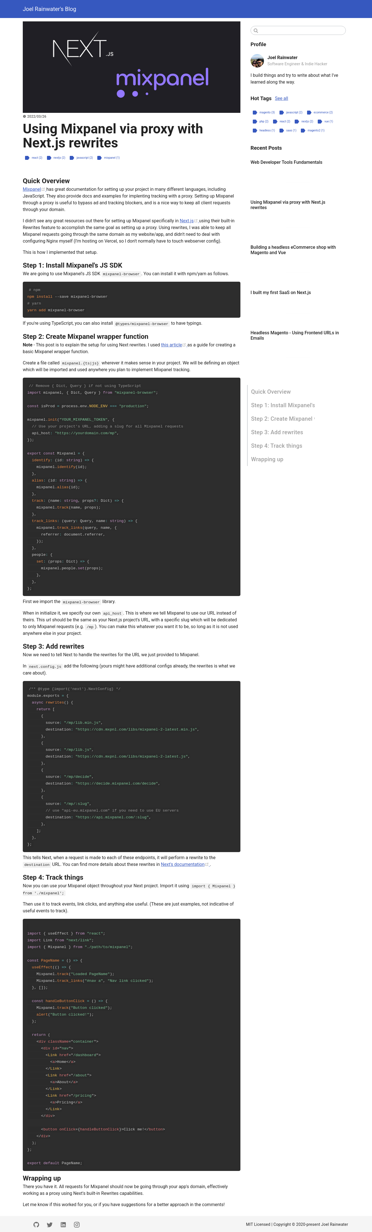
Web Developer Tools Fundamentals (287, 162)
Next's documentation (185, 863)
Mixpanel (34, 189)
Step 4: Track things (276, 445)
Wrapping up (267, 459)
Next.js (189, 220)
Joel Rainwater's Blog (49, 9)
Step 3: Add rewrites (277, 432)
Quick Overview (271, 391)
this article (174, 344)
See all (281, 98)
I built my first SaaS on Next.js (281, 292)
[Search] (298, 30)
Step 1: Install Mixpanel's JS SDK (283, 405)
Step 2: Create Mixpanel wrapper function (283, 418)
